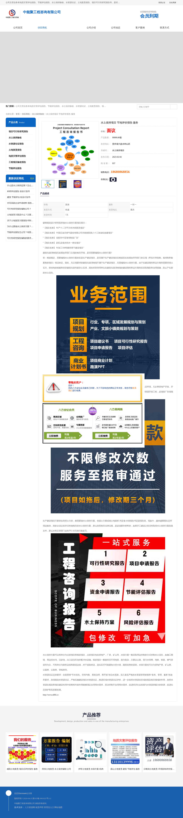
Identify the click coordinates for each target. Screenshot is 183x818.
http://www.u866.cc (51, 695)
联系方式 (164, 27)
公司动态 (115, 27)
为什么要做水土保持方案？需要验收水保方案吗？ (20, 226)
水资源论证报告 (16, 144)
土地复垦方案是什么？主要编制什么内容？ (20, 215)
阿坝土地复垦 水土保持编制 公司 (56, 769)
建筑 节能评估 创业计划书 (18, 197)
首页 (18, 114)
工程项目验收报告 (17, 162)
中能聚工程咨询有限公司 (24, 803)
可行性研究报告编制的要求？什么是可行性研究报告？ (20, 238)
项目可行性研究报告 (18, 131)
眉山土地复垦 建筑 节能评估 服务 (125, 769)
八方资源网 (30, 807)
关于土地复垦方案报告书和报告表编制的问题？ (20, 221)
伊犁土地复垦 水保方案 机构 (90, 769)
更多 (32, 178)
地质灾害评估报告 (17, 156)
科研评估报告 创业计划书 (18, 191)
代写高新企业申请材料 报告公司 (20, 203)
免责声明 (39, 807)
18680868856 (120, 172)
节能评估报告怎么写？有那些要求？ (20, 232)
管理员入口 (49, 807)
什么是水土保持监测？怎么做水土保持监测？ (20, 185)
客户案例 (140, 27)
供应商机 (42, 27)
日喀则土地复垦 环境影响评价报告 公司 (161, 769)
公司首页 (17, 27)
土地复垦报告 (15, 150)
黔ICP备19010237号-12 (42, 798)
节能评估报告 (15, 168)
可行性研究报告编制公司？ (19, 209)
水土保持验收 (38, 114)
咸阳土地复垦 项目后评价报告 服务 (22, 769)
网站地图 (58, 807)
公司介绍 (91, 27)
